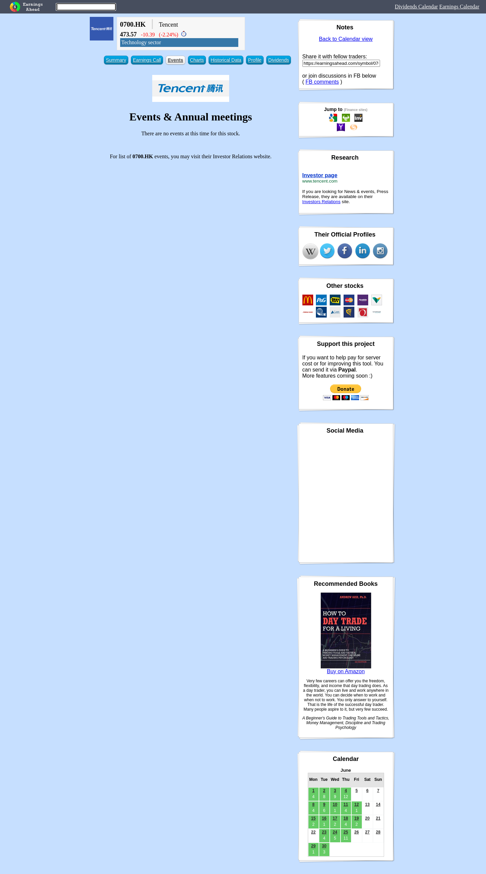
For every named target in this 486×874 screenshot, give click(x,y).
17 (335, 818)
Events (175, 60)
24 (335, 832)
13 (367, 804)
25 (346, 832)
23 (324, 832)
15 (313, 818)
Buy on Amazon (345, 671)
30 (324, 846)
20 (367, 818)
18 (346, 818)
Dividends (278, 60)
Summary (116, 60)
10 (335, 804)
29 (313, 846)
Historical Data (226, 60)
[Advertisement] (191, 212)
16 (324, 818)
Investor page (320, 175)
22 (313, 832)
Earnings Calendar (459, 6)
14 (378, 804)
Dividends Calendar (416, 6)
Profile (255, 60)
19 (356, 818)
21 (378, 818)
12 (356, 804)
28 (378, 832)
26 (356, 832)
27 (367, 832)
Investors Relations (321, 201)
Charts (197, 60)
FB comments (322, 82)
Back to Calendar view (346, 39)
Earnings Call (147, 60)
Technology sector (141, 42)
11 (346, 804)
